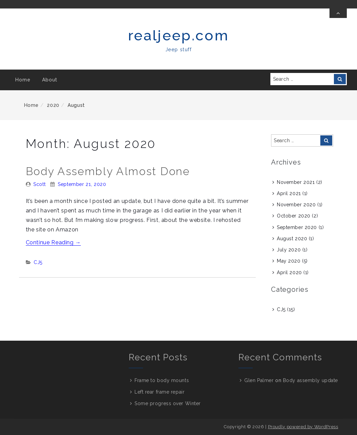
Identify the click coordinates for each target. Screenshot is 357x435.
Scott (39, 184)
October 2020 (293, 216)
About (49, 79)
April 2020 (289, 272)
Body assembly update (310, 380)
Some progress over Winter (168, 403)
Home (22, 79)
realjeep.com (178, 35)
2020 (53, 105)
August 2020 (292, 238)
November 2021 (296, 182)
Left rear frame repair (159, 392)
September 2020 (297, 227)
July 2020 (289, 249)
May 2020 (288, 261)
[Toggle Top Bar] (338, 13)
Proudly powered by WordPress (303, 426)
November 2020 (296, 204)
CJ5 (38, 262)
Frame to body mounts (162, 380)
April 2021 (289, 193)
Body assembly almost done (108, 171)
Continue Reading (53, 242)
